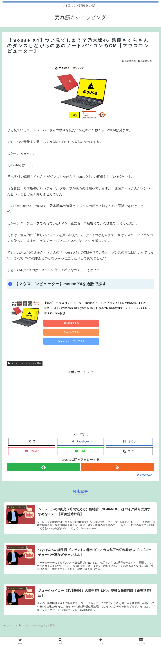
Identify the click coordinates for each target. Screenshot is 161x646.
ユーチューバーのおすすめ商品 (24, 345)
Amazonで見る (93, 323)
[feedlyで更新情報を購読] (43, 449)
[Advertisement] (80, 382)
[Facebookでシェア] (80, 424)
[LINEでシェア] (80, 433)
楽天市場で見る (59, 323)
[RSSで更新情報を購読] (117, 449)
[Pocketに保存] (31, 433)
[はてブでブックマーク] (129, 424)
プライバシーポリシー (80, 633)
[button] (129, 433)
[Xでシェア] (31, 424)
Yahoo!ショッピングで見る (128, 323)
